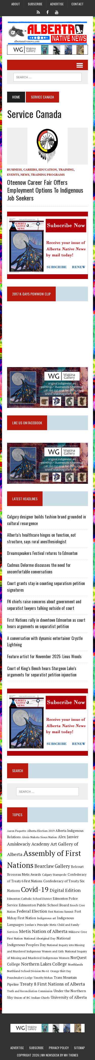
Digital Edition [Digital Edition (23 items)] (65, 890)
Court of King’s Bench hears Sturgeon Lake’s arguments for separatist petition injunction (42, 671)
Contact (77, 4)
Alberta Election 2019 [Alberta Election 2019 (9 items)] (40, 831)
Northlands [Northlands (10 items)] (75, 964)
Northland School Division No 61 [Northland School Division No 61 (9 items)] (28, 971)
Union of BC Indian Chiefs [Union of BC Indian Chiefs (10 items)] (32, 997)
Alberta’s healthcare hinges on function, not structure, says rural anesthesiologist (41, 538)
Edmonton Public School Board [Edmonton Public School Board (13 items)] (44, 905)
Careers (30, 169)
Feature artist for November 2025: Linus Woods (44, 656)
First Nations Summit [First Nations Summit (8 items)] (60, 911)
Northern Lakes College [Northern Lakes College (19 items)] (44, 964)
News (25, 174)
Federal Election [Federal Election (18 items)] (32, 911)
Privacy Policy (59, 1048)
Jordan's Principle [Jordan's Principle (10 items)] (37, 925)
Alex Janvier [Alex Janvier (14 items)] (68, 836)
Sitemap (79, 1048)
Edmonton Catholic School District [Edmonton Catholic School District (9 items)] (29, 899)
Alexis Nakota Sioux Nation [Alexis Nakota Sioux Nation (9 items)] (39, 837)
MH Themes (71, 1055)
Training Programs (48, 174)
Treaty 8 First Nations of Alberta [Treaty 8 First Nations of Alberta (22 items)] (52, 984)
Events (13, 174)
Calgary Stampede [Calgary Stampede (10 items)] (54, 874)
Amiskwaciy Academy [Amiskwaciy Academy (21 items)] (28, 844)
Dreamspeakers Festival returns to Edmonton (42, 553)
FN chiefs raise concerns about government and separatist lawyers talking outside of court (44, 604)
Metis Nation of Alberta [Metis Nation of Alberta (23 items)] (43, 931)
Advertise (57, 4)
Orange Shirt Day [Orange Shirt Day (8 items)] (60, 971)
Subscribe (35, 4)
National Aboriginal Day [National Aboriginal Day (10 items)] (39, 938)
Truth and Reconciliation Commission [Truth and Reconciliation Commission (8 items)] (29, 991)
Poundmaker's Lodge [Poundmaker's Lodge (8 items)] (19, 977)
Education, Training (56, 169)
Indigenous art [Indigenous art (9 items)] (46, 918)
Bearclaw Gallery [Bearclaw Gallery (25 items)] (52, 866)
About (15, 4)
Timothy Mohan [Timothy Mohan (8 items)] (43, 977)
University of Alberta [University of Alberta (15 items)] (69, 997)
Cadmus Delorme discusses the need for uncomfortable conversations (39, 568)
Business (14, 169)
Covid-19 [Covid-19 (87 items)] (35, 889)
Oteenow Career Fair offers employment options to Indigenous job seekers (45, 189)
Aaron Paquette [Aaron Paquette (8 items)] (16, 831)
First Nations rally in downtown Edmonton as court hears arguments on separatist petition (46, 623)
